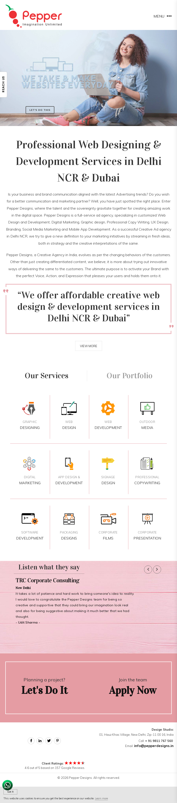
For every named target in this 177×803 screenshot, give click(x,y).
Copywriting (147, 470)
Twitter (48, 740)
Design (69, 415)
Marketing (29, 470)
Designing (29, 415)
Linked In (39, 740)
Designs (69, 526)
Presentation (147, 526)
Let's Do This (40, 109)
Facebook (31, 740)
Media (147, 415)
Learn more (101, 798)
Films (108, 526)
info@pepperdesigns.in (154, 746)
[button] (148, 570)
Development (108, 415)
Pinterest (57, 740)
